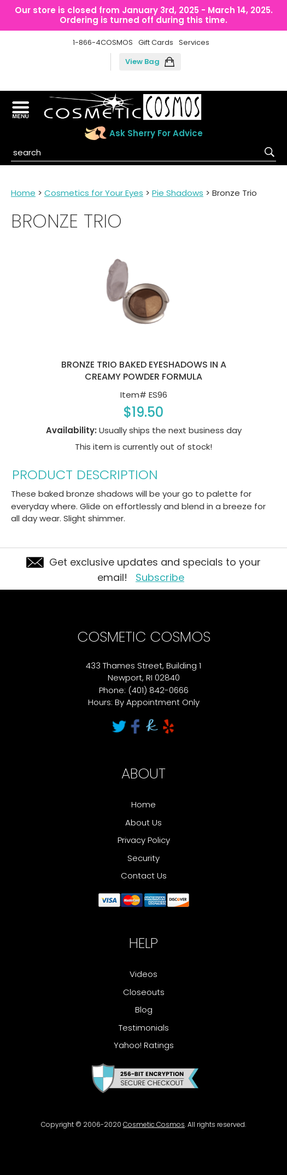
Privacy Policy (144, 840)
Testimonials (144, 1027)
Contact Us (144, 875)
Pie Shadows (177, 193)
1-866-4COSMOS (103, 42)
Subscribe (160, 577)
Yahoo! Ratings (144, 1045)
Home (23, 193)
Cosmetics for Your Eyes (93, 193)
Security (143, 858)
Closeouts (144, 992)
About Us (143, 822)
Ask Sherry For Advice (156, 133)
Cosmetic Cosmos (154, 1124)
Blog (144, 1009)
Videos (143, 974)
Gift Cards (155, 42)
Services (194, 42)
